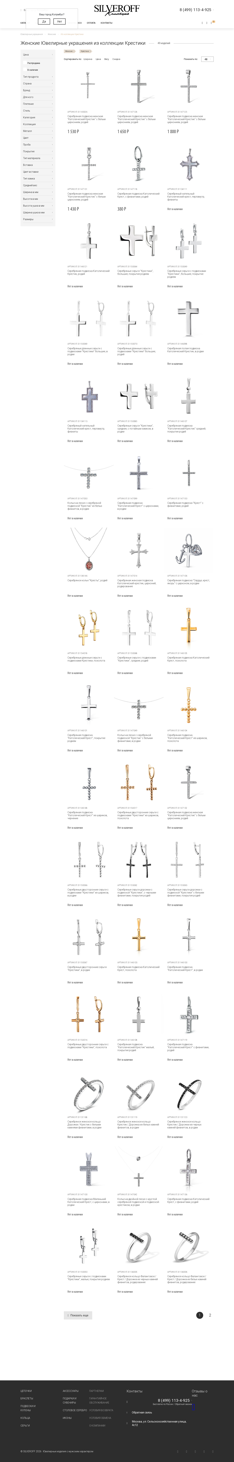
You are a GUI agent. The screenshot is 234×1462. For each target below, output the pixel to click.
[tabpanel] (89, 86)
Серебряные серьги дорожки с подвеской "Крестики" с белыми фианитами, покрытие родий (185, 892)
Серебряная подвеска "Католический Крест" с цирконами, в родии (138, 506)
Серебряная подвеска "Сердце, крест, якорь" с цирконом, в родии (188, 582)
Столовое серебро (75, 1410)
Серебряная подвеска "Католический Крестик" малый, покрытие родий (135, 1047)
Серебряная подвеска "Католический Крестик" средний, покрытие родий (186, 428)
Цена (98, 59)
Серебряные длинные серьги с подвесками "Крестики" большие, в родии (88, 351)
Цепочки (26, 1391)
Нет (59, 21)
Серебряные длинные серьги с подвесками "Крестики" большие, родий (136, 351)
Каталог (25, 23)
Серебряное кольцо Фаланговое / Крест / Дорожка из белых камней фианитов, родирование (186, 1279)
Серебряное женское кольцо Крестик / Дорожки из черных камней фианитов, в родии (184, 1124)
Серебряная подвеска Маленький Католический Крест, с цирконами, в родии (89, 1202)
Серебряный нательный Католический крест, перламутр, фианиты (186, 196)
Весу (106, 59)
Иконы (67, 1418)
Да (44, 21)
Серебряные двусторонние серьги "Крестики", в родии (87, 968)
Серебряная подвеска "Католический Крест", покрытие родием (86, 738)
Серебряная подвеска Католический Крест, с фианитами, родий (138, 195)
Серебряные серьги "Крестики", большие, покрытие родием (135, 272)
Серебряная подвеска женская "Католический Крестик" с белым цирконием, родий (87, 119)
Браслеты (27, 1398)
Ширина (88, 59)
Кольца (25, 1418)
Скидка (116, 59)
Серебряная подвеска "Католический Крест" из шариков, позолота (187, 738)
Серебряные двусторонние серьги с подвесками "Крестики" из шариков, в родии (88, 892)
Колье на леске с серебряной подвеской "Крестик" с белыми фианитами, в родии (135, 738)
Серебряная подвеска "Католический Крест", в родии (185, 968)
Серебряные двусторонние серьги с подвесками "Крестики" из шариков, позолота (138, 815)
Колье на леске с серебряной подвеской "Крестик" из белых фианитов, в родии (85, 506)
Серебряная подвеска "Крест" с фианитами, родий (185, 504)
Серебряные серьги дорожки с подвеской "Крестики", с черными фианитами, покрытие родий (136, 892)
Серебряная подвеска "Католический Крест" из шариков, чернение (88, 815)
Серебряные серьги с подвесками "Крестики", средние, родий (136, 659)
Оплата (91, 23)
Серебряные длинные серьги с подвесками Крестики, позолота (86, 659)
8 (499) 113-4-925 (174, 1400)
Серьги (25, 1425)
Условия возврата (101, 1410)
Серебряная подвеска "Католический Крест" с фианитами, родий (188, 1047)
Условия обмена (100, 1418)
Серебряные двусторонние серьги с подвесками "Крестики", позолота (88, 1046)
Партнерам (96, 1391)
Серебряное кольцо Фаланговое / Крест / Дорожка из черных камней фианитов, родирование (137, 1279)
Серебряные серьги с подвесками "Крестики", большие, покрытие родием (186, 274)
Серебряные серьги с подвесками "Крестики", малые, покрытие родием (89, 1278)
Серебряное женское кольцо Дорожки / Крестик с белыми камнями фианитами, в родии (84, 1124)
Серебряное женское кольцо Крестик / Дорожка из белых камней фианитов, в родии (138, 1124)
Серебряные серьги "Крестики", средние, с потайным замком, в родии (135, 428)
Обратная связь (142, 1412)
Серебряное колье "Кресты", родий (87, 580)
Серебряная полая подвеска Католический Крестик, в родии (185, 350)
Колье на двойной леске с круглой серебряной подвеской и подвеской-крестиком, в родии (138, 1202)
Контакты (106, 23)
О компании (97, 1425)
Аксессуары (70, 1391)
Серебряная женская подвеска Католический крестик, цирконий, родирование (136, 583)
